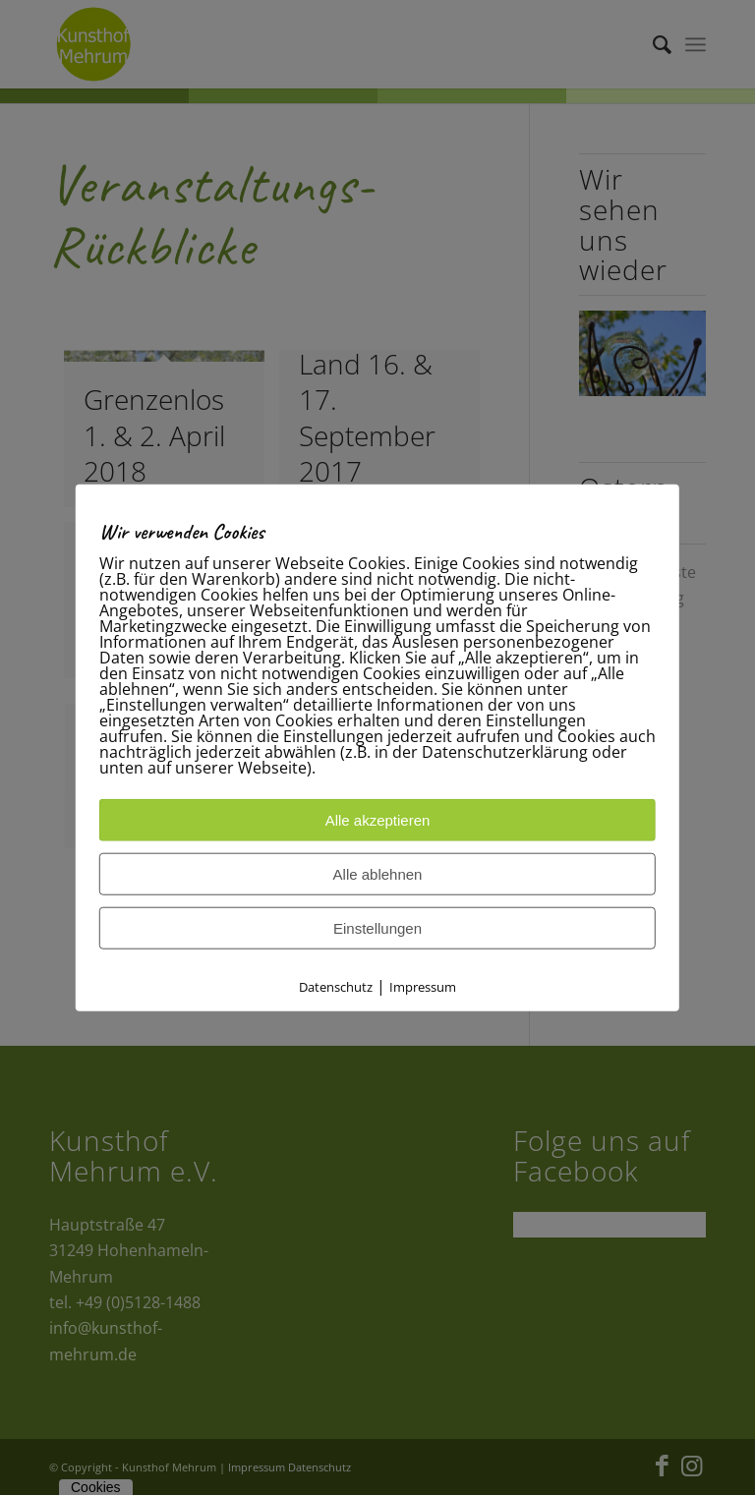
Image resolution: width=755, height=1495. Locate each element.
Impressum (422, 986)
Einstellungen (377, 927)
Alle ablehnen (378, 873)
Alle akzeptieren (378, 819)
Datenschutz (336, 986)
